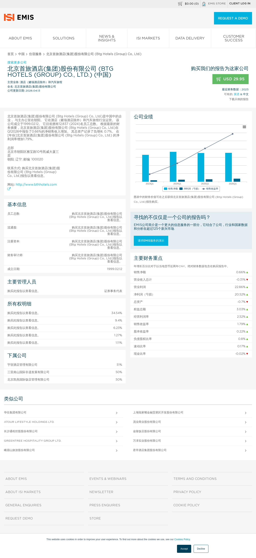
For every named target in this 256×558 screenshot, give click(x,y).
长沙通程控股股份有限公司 (21, 431)
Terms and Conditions (195, 478)
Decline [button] (201, 548)
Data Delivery (190, 39)
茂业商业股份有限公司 (147, 422)
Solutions (63, 39)
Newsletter (101, 492)
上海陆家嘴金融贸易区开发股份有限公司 (158, 412)
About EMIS (20, 39)
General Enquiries (23, 505)
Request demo (19, 518)
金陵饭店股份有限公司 (147, 431)
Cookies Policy (182, 539)
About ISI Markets (23, 492)
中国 (21, 54)
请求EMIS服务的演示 (151, 240)
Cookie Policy (186, 505)
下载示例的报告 (239, 99)
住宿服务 (35, 54)
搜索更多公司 (17, 62)
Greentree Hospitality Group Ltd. (32, 440)
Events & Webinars (107, 478)
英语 (236, 94)
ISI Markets (148, 39)
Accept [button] (184, 548)
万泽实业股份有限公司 (147, 440)
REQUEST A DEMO (233, 18)
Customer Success (233, 39)
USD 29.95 (230, 79)
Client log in (239, 3)
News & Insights (106, 39)
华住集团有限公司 (15, 412)
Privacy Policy (187, 492)
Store (95, 518)
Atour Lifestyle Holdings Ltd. (29, 422)
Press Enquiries (104, 505)
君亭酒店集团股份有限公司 (150, 450)
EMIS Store (214, 4)
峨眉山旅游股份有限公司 (19, 450)
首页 (10, 54)
